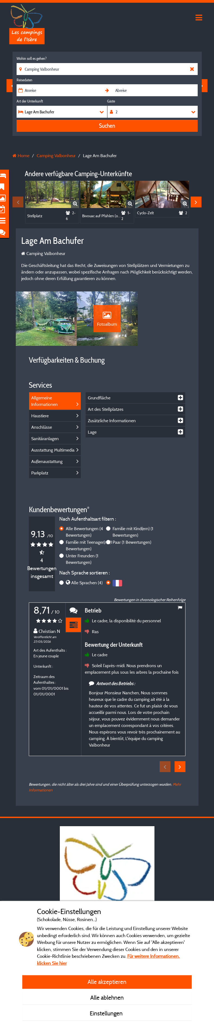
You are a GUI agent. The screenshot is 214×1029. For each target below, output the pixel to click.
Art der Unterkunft (30, 101)
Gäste (111, 101)
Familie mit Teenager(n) (89, 545)
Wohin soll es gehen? (31, 58)
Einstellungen (107, 1013)
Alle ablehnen (107, 997)
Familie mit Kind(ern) (133, 532)
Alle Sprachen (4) (87, 582)
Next (196, 202)
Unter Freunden (82, 559)
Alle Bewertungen (84, 532)
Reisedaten (24, 79)
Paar (132, 542)
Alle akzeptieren (107, 981)
